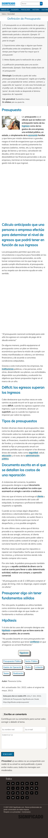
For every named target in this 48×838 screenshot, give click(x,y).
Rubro (28, 667)
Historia (35, 10)
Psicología (25, 10)
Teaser (6, 673)
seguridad (33, 452)
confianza (34, 641)
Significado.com (8, 3)
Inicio (4, 14)
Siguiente (24, 652)
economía (32, 135)
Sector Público (31, 661)
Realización (18, 673)
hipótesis (6, 630)
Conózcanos (26, 812)
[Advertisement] (24, 193)
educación (6, 455)
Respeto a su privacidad (12, 812)
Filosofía (15, 10)
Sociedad (11, 14)
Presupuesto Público (12, 661)
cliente (40, 496)
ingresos (26, 126)
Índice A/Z (5, 10)
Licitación (39, 667)
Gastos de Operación (12, 667)
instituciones (8, 369)
